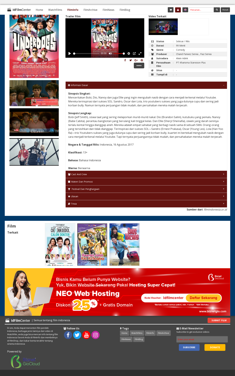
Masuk (225, 9)
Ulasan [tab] (73, 196)
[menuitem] (39, 10)
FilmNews (108, 10)
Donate (215, 347)
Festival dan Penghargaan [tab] (83, 189)
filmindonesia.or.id (215, 209)
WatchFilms (55, 10)
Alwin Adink (182, 58)
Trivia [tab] (72, 203)
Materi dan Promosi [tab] (80, 181)
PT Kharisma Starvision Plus (191, 62)
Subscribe (189, 347)
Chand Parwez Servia (187, 54)
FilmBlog (125, 10)
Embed (139, 65)
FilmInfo (72, 10)
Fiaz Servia (206, 54)
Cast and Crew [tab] (77, 174)
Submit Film (219, 320)
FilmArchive (90, 10)
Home (39, 10)
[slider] (86, 53)
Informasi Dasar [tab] (78, 85)
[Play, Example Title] (69, 53)
